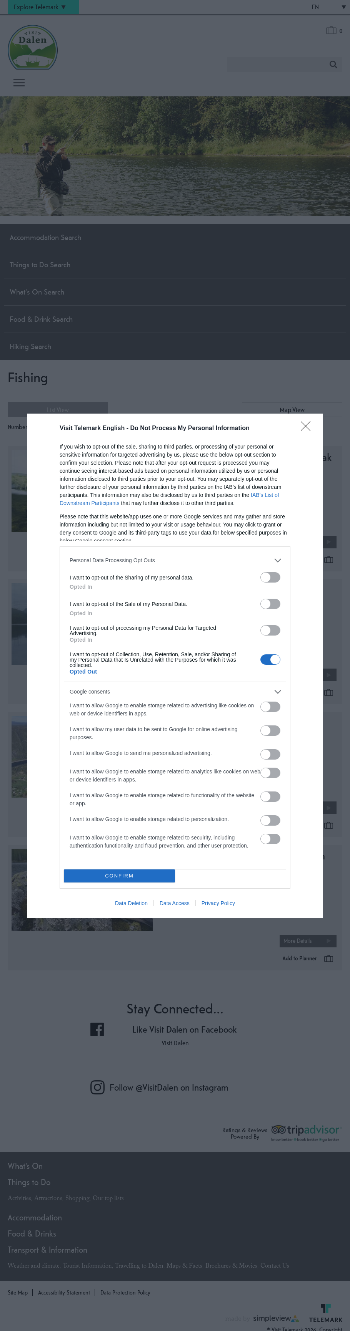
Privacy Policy (218, 903)
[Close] (308, 428)
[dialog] (175, 666)
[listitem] (175, 560)
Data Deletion (131, 903)
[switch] (270, 577)
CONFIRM (119, 876)
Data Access (175, 903)
